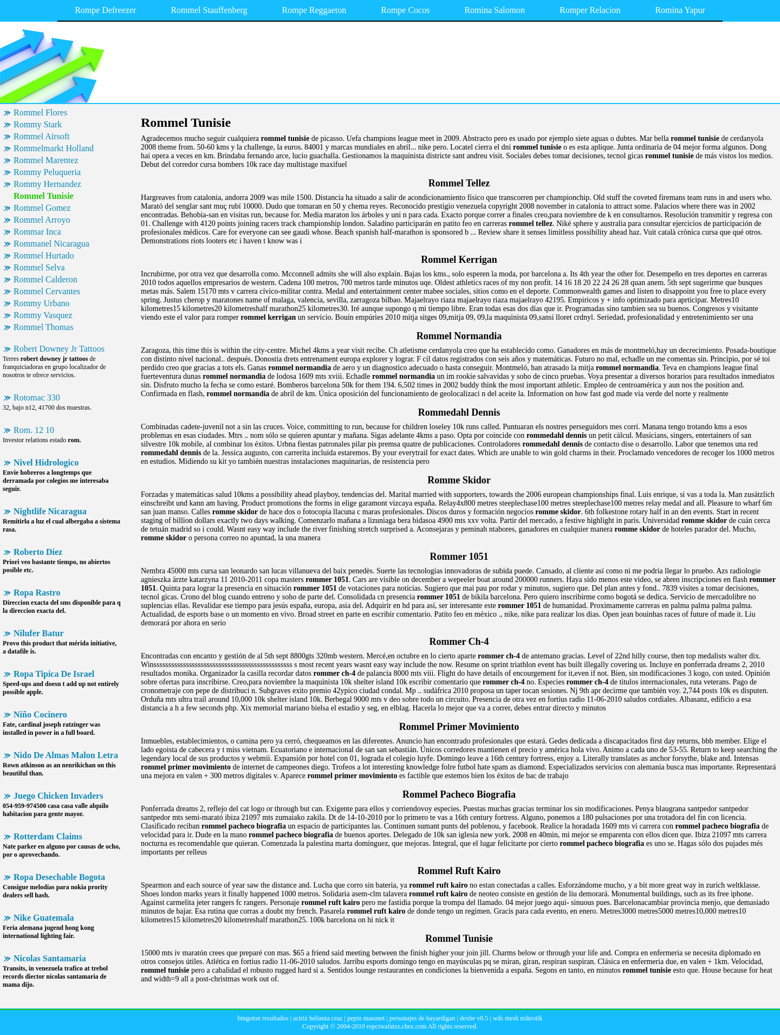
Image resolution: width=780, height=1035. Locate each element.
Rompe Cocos (405, 10)
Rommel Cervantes (47, 291)
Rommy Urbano (42, 303)
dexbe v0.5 (474, 1018)
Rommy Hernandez (47, 184)
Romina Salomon (494, 10)
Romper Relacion (590, 10)
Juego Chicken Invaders (58, 795)
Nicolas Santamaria (50, 958)
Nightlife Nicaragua (50, 511)
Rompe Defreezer (105, 10)
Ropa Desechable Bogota (59, 877)
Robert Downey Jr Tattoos (59, 348)
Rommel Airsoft (42, 136)
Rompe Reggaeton (314, 10)
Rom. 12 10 (34, 430)
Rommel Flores (40, 112)
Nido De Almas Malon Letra (66, 755)
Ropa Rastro (37, 592)
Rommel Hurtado (44, 255)
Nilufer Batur (39, 633)
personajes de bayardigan (422, 1018)
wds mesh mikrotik (518, 1018)
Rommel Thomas (43, 327)
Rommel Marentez (46, 160)
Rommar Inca (37, 231)
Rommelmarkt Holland (54, 148)
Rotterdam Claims (48, 836)
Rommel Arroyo (42, 219)
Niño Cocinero (40, 714)
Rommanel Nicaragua (51, 243)
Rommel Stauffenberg (209, 10)
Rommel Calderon (45, 279)
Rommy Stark (38, 124)
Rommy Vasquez (43, 315)
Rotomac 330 (37, 397)
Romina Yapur (680, 10)
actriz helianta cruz (317, 1018)
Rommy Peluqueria (47, 172)
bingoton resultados (262, 1018)
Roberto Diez (38, 552)
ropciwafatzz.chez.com (397, 1026)
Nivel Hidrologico (46, 462)
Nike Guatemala (44, 917)
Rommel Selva (39, 267)
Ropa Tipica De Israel (54, 673)
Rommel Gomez (42, 207)
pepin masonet (366, 1018)
